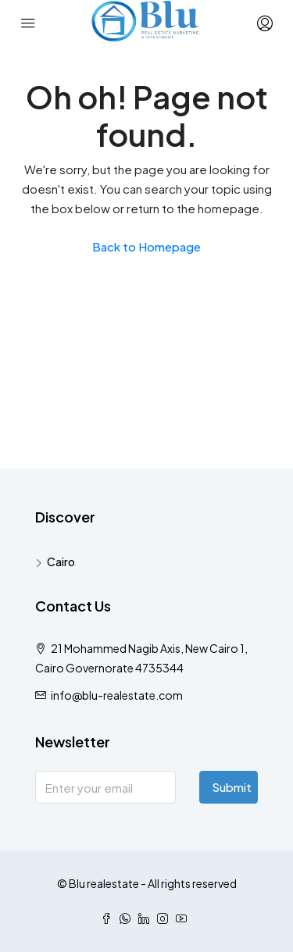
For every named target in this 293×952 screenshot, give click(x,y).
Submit (232, 786)
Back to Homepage (146, 246)
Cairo (61, 561)
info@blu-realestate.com (117, 695)
